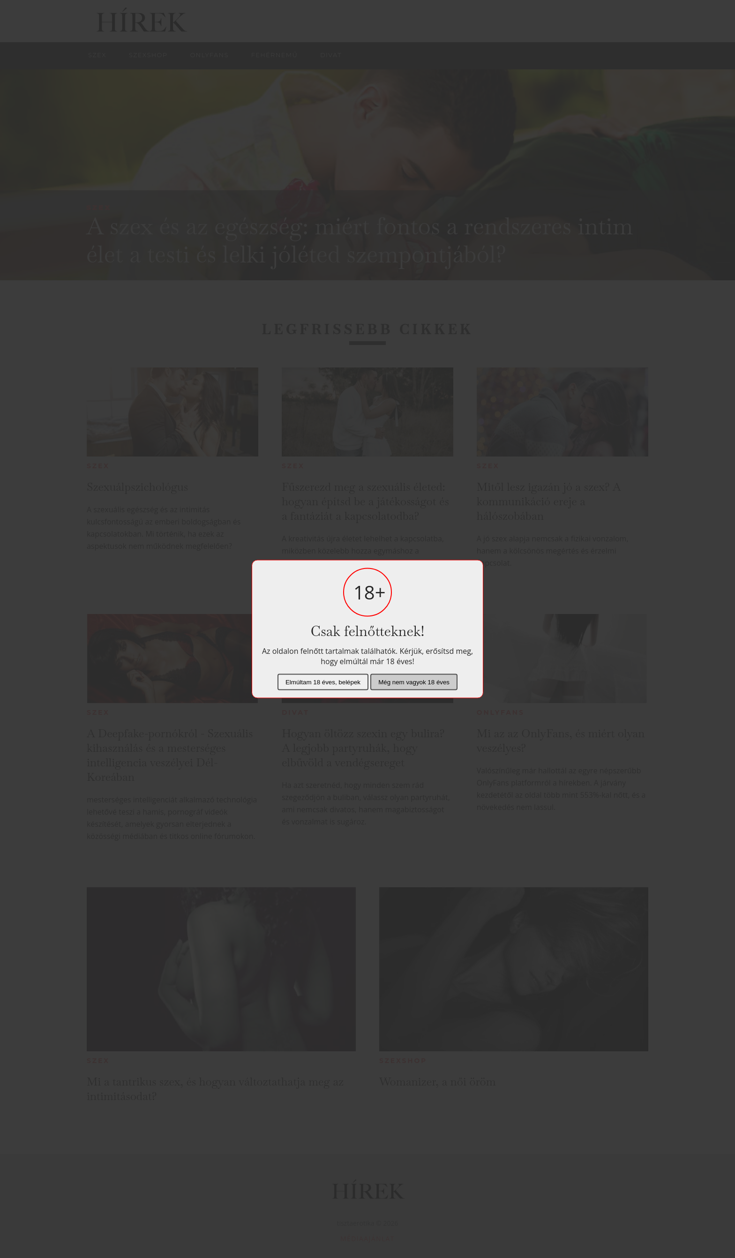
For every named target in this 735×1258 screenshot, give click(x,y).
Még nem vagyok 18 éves (414, 682)
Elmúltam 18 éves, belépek (322, 682)
